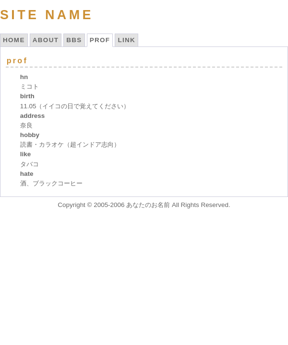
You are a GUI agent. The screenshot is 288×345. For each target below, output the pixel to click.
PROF (100, 40)
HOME (14, 40)
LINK (126, 40)
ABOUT (46, 40)
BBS (74, 40)
